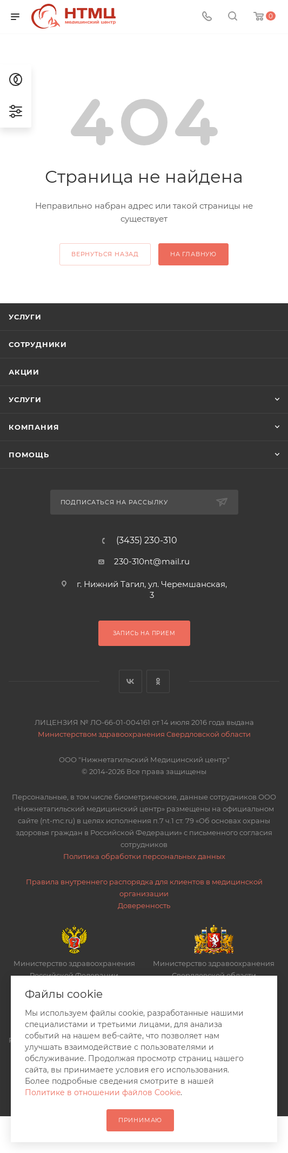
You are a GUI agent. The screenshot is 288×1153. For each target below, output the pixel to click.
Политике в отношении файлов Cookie (102, 1092)
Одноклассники (158, 681)
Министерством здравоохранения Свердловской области (144, 734)
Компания (34, 427)
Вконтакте (130, 681)
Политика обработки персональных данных (144, 856)
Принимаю (140, 1120)
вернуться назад (105, 254)
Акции (24, 372)
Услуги (25, 316)
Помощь (29, 454)
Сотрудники (38, 344)
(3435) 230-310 (146, 540)
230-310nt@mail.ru (152, 561)
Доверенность (144, 905)
